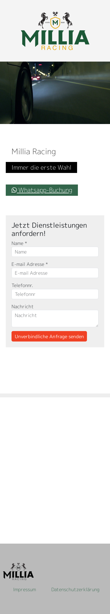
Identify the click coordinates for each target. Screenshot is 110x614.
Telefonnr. (22, 285)
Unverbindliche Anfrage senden (49, 336)
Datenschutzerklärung (75, 589)
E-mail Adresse (30, 264)
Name (19, 243)
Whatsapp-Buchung (42, 190)
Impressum (24, 589)
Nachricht (23, 306)
